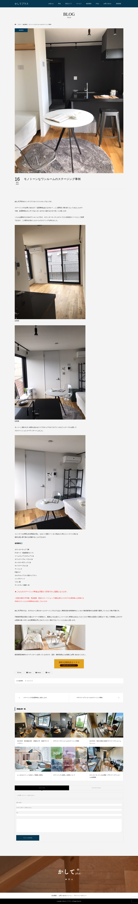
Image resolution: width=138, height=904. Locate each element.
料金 (59, 3)
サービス (79, 3)
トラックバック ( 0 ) (96, 787)
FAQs (97, 3)
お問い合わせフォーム (65, 895)
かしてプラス (22, 3)
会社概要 (54, 895)
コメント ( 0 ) (42, 787)
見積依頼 (118, 3)
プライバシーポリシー (80, 895)
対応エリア (68, 3)
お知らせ (51, 3)
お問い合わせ (107, 3)
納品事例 (88, 3)
